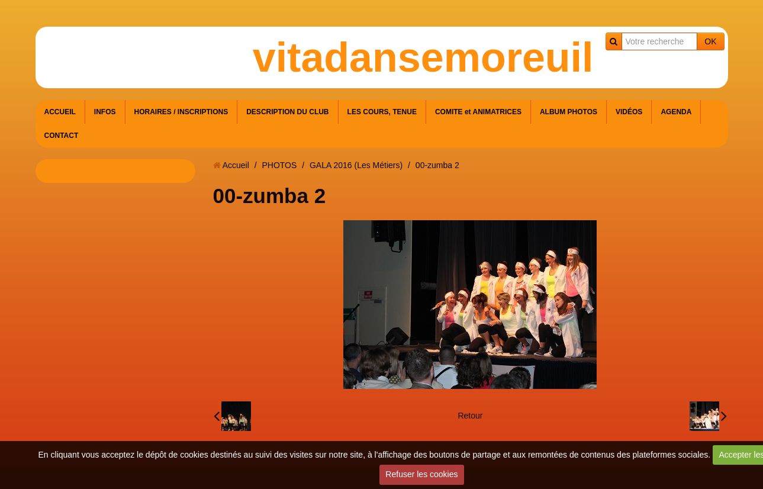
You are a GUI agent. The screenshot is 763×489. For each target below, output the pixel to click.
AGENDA (676, 112)
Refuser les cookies (421, 474)
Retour (470, 415)
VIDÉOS (629, 112)
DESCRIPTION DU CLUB (287, 112)
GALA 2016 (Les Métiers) (356, 165)
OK (710, 41)
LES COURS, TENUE (382, 112)
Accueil (236, 165)
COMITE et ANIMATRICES (478, 112)
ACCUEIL (60, 112)
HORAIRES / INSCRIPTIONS (181, 112)
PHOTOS (279, 165)
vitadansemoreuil (423, 57)
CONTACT (61, 135)
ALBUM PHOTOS (568, 112)
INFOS (105, 112)
